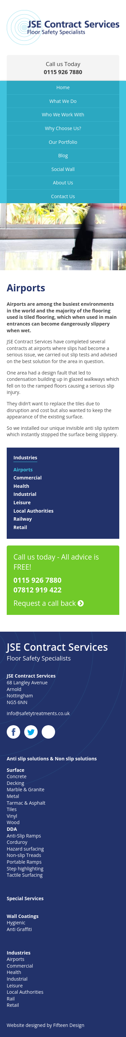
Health (21, 486)
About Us (63, 182)
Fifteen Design (68, 1025)
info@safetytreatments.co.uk (38, 713)
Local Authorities (33, 511)
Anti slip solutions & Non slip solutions (52, 758)
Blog (63, 155)
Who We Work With (63, 114)
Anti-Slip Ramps (24, 835)
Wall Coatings (23, 916)
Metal (13, 796)
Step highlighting (25, 868)
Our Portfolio (63, 142)
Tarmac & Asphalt (26, 803)
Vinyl (12, 816)
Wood (13, 822)
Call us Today (63, 68)
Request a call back (48, 603)
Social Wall (63, 169)
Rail (11, 998)
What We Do (63, 101)
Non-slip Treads (24, 855)
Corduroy (17, 842)
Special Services (25, 898)
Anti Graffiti (19, 929)
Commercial (27, 477)
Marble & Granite (25, 789)
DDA (12, 829)
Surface (16, 770)
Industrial (24, 494)
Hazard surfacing (25, 849)
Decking (15, 783)
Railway (22, 519)
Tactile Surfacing (25, 875)
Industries (25, 457)
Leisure (22, 502)
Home (63, 87)
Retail (20, 527)
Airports (23, 469)
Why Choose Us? (63, 128)
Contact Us (63, 196)
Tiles (11, 809)
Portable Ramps (24, 862)
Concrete (17, 776)
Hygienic (16, 922)
